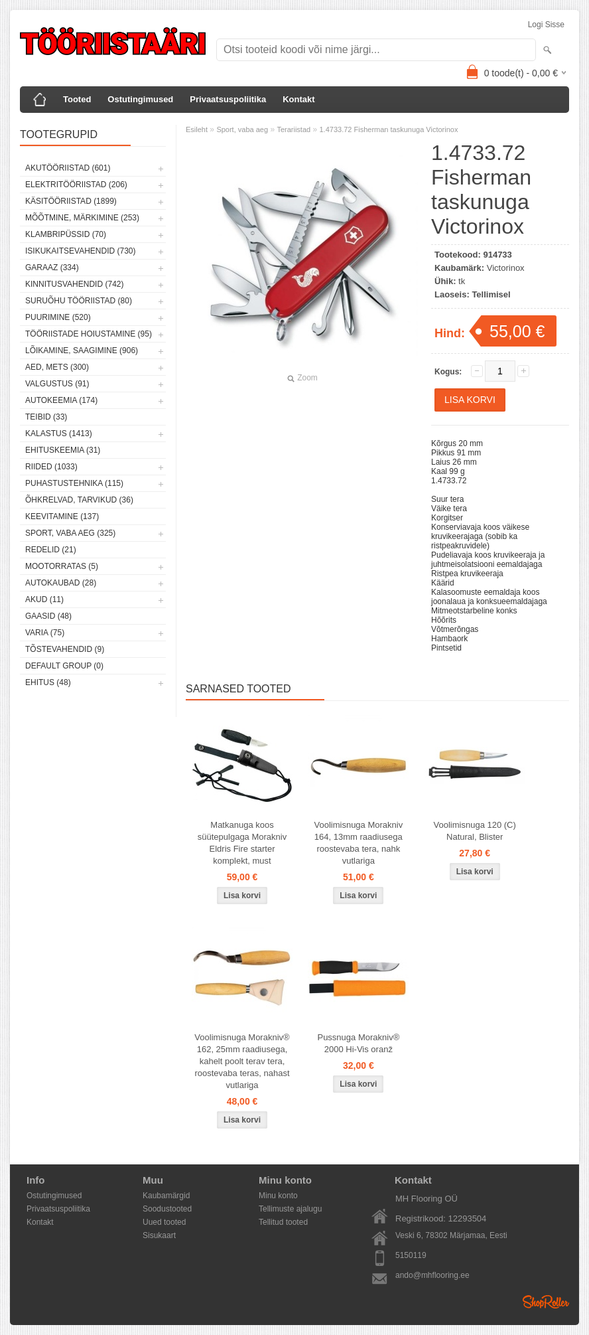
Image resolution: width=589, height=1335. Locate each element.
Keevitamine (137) (62, 516)
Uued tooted (164, 1222)
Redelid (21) (50, 549)
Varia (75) (44, 632)
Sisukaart (159, 1235)
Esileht (197, 129)
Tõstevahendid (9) (64, 649)
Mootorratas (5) (61, 566)
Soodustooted (167, 1209)
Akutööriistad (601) (67, 168)
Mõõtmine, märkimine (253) (82, 217)
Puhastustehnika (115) (74, 483)
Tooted (77, 99)
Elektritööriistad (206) (76, 184)
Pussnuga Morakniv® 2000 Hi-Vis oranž (358, 1043)
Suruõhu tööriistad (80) (78, 300)
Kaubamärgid (166, 1195)
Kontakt (298, 99)
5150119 (410, 1255)
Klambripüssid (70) (65, 234)
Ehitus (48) (48, 682)
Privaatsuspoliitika (228, 99)
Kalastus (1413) (58, 433)
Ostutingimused (140, 99)
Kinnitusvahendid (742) (74, 284)
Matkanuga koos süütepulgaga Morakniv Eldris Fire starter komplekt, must (242, 843)
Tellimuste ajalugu (290, 1209)
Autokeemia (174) (61, 400)
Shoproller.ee (546, 1301)
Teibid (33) (46, 417)
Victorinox (506, 268)
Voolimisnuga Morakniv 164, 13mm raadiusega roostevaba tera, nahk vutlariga (358, 843)
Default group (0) (64, 665)
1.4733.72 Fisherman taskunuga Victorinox (388, 129)
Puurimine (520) (58, 317)
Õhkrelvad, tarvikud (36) (79, 500)
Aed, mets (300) (57, 367)
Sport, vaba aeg (242, 129)
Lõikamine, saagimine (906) (81, 350)
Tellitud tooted (283, 1222)
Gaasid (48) (48, 616)
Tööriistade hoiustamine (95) (88, 334)
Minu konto (278, 1195)
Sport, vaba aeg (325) (70, 533)
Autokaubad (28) (60, 583)
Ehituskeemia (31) (62, 450)
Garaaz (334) (52, 267)
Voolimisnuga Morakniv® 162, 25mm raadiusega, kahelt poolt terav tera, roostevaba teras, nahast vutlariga (241, 1061)
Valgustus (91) (57, 383)
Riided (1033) (51, 466)
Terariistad (293, 129)
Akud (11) (44, 599)
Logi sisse (546, 24)
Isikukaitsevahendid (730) (80, 251)
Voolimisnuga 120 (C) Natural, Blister (475, 831)
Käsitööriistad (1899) (71, 201)
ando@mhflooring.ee (432, 1275)
